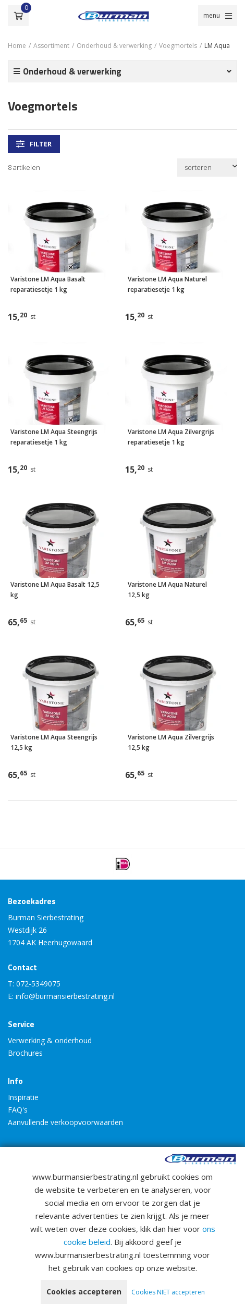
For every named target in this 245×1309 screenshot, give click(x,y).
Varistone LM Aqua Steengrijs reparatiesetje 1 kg (53, 437)
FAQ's (18, 1110)
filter (34, 144)
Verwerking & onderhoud (50, 1040)
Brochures (25, 1053)
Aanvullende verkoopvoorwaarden (65, 1122)
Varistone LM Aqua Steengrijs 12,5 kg (53, 742)
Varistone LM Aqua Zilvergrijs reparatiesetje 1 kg (171, 437)
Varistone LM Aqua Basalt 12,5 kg (55, 589)
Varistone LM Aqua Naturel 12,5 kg (167, 589)
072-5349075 (38, 984)
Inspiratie (23, 1097)
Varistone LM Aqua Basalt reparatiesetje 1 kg (47, 284)
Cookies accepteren (83, 1291)
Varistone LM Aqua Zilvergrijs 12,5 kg (171, 742)
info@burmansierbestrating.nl (65, 996)
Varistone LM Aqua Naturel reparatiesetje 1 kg (167, 284)
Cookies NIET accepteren (168, 1292)
